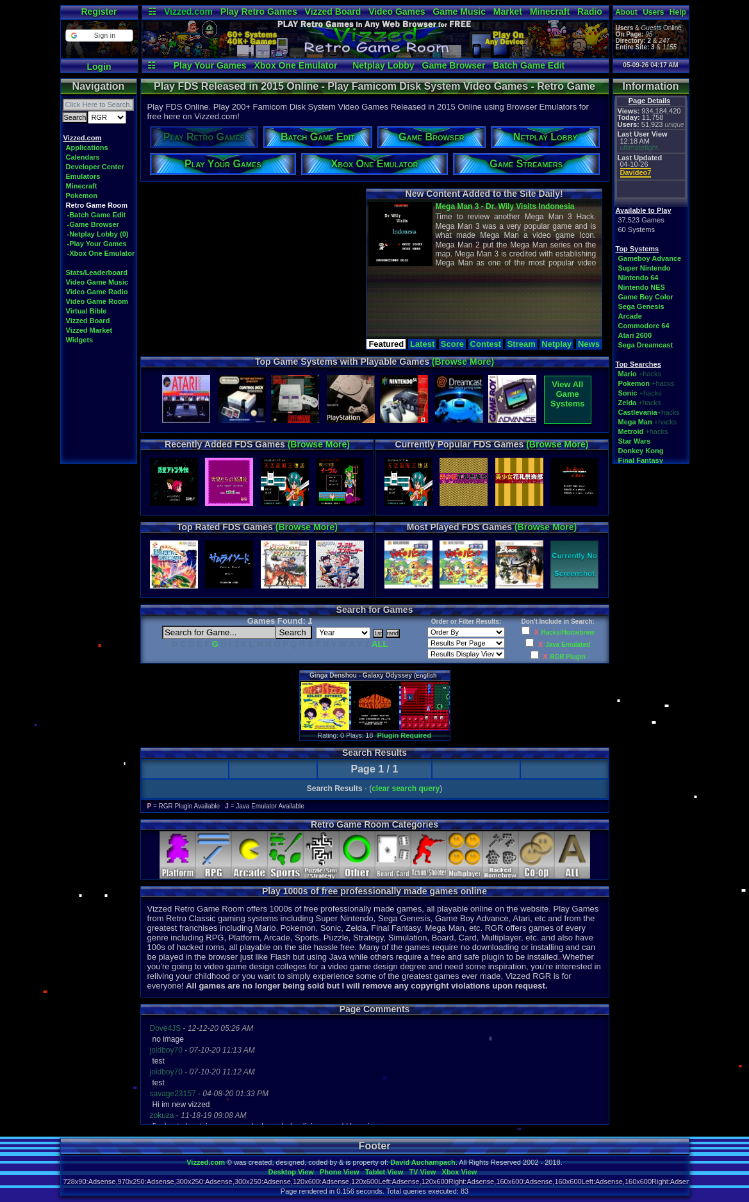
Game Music (458, 11)
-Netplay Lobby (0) (98, 234)
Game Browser (454, 65)
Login (98, 67)
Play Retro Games (258, 11)
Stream (521, 344)
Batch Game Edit (528, 65)
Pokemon (82, 195)
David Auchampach (423, 1162)
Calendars (83, 157)
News (589, 344)
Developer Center (95, 167)
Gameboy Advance (650, 258)
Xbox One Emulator (295, 65)
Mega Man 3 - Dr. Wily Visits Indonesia (504, 206)
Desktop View (290, 1172)
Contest (485, 344)
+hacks (650, 374)
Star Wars (634, 441)
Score (452, 344)
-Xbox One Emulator (101, 253)
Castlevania (637, 412)
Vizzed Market (89, 330)
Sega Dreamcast (645, 345)
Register (99, 11)
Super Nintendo (644, 268)
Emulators (83, 176)
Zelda (627, 402)
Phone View (339, 1172)
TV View (422, 1172)
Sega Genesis (641, 306)
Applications (87, 147)
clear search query (406, 788)
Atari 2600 (635, 335)
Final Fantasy (640, 460)
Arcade (630, 316)
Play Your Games (210, 65)
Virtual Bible (86, 311)
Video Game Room (97, 301)
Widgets (80, 340)
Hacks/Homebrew (567, 632)
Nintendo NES (641, 287)
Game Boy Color (645, 297)
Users (653, 12)
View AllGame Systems (567, 394)
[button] (99, 35)
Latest (422, 344)
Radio (589, 11)
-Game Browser (93, 224)
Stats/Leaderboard (97, 272)
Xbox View (459, 1172)
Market (507, 11)
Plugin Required (404, 735)
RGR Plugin (568, 656)
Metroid (631, 431)
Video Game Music (97, 282)
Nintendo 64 (638, 277)
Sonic (628, 393)
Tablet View (384, 1172)
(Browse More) (463, 361)
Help (678, 12)
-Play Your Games (97, 243)
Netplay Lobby (383, 65)
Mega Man (635, 422)
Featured (386, 344)
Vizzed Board (333, 11)
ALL (380, 644)
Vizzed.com (188, 11)
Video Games (396, 11)
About (626, 12)
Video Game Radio (97, 292)
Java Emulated (567, 644)
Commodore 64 (644, 326)
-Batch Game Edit (96, 215)
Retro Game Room (97, 205)
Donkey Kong (641, 451)
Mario (627, 374)
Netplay (556, 344)
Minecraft (550, 11)
